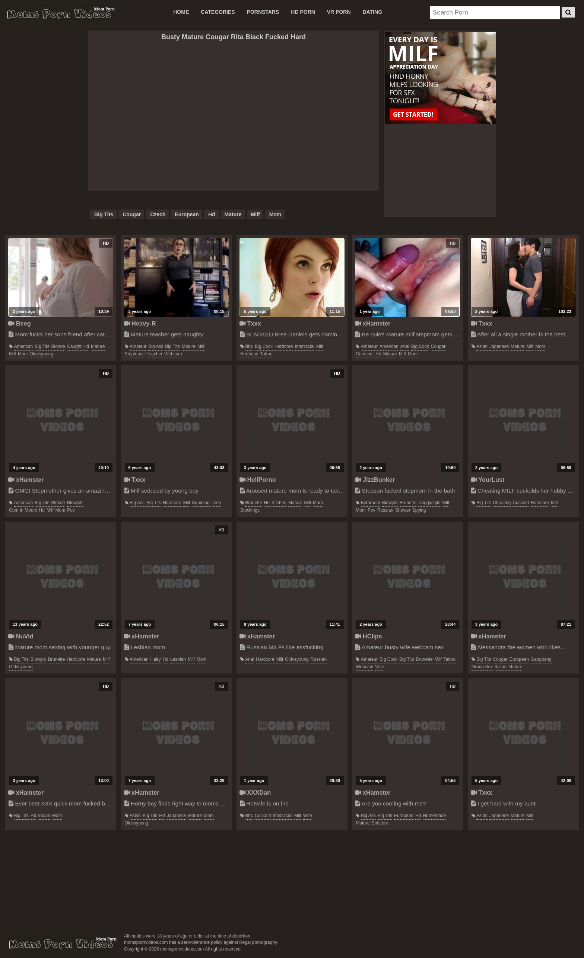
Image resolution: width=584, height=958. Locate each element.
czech (157, 214)
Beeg (19, 323)
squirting (200, 502)
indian (44, 815)
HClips (368, 636)
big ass (155, 346)
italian (501, 666)
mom (275, 214)
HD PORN (303, 12)
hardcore (283, 346)
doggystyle (429, 502)
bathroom (370, 502)
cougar (132, 214)
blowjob (75, 502)
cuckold (520, 502)
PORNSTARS (263, 12)
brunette (253, 502)
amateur (138, 346)
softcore (380, 823)
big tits (103, 214)
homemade (434, 815)
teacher (155, 353)
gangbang (541, 659)
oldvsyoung (41, 353)
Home (181, 12)
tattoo (266, 353)
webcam (173, 353)
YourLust (488, 479)
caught (74, 346)
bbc (249, 346)
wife (379, 666)
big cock (264, 346)
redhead (249, 353)
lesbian (178, 659)
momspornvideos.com (61, 944)
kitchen (279, 502)
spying (419, 510)
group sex (482, 666)
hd (211, 214)
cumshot (365, 353)
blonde (58, 346)
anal (404, 346)
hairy (155, 659)
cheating (502, 502)
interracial (304, 346)
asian (482, 346)
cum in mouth (23, 510)
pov (71, 510)
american (23, 346)
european (187, 214)
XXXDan (255, 792)
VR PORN (339, 12)
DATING (372, 12)
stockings (250, 510)
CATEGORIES (218, 12)
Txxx (250, 323)
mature (233, 214)
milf (255, 214)
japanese (499, 346)
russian (385, 510)
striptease (135, 353)
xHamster (372, 323)
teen (216, 502)
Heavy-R (140, 323)
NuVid (21, 636)
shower (402, 510)
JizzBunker (375, 479)
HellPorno (257, 479)
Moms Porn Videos (59, 13)
